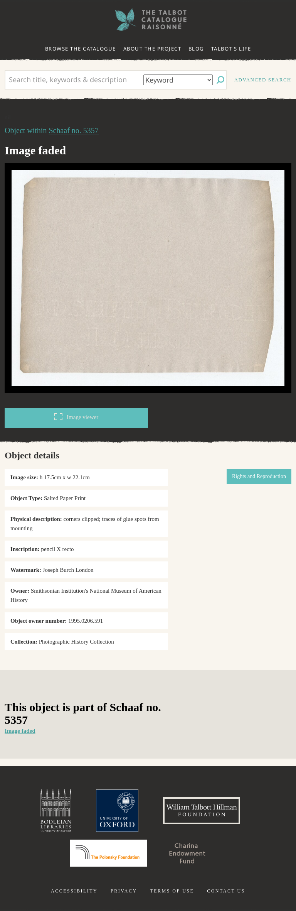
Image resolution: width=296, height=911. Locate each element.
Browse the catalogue (80, 48)
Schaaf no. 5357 (73, 130)
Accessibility (74, 891)
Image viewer (76, 416)
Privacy (124, 891)
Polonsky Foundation (108, 853)
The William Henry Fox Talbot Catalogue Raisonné (148, 19)
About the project (152, 48)
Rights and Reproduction (259, 476)
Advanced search (262, 80)
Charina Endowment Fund (187, 853)
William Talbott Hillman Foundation (201, 810)
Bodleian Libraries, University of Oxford (55, 810)
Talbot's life (231, 48)
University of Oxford (117, 810)
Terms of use (172, 891)
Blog (196, 48)
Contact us (226, 891)
